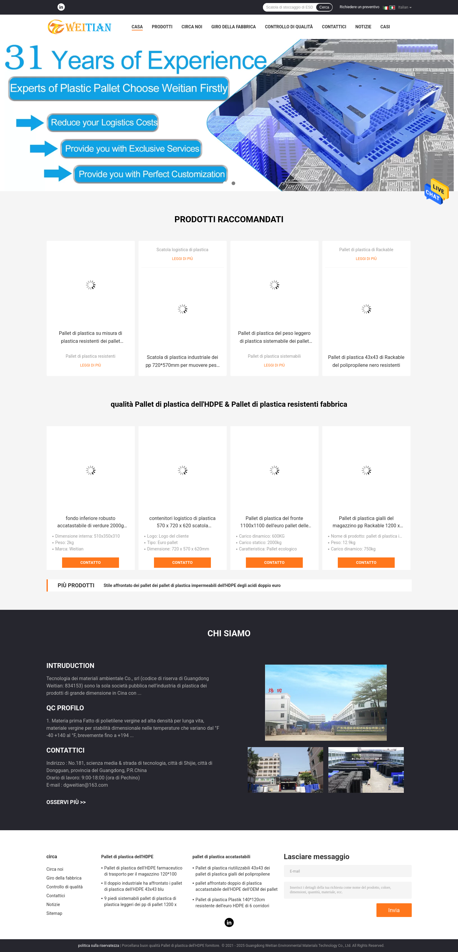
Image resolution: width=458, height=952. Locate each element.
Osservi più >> (66, 802)
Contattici (334, 26)
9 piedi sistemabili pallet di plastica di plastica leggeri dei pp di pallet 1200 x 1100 (140, 902)
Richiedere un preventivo (359, 7)
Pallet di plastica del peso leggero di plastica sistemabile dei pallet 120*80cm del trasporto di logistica (274, 337)
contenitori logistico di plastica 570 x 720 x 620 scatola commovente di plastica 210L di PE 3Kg (182, 522)
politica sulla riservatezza (98, 945)
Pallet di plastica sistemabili (274, 356)
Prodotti (162, 26)
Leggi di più (90, 365)
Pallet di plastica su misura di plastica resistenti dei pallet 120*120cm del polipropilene (90, 337)
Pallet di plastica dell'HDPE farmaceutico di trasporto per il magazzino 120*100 (143, 871)
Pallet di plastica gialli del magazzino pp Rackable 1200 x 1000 (366, 522)
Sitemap (54, 913)
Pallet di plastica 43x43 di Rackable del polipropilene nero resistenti (366, 361)
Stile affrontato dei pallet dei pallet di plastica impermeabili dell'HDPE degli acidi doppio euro (192, 585)
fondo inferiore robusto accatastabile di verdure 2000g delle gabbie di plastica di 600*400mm (90, 522)
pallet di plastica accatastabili (221, 856)
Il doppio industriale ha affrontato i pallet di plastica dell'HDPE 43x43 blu (143, 886)
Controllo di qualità (289, 26)
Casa (137, 26)
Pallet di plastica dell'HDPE (127, 856)
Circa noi (192, 26)
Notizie (363, 26)
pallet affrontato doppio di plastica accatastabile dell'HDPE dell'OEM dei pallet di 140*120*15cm (237, 887)
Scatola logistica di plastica (182, 249)
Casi (385, 26)
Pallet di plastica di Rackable (366, 249)
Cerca (324, 7)
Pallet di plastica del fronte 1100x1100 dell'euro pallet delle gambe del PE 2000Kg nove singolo (274, 522)
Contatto (90, 562)
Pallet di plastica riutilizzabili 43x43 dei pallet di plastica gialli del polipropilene (233, 871)
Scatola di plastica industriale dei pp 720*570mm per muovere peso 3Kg (182, 361)
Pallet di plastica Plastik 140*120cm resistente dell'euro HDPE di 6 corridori (232, 902)
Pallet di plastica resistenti (91, 356)
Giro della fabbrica (234, 26)
